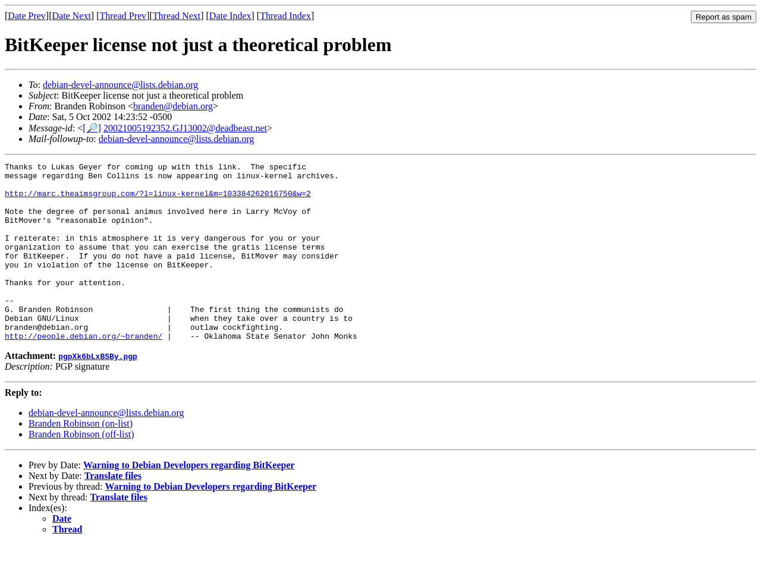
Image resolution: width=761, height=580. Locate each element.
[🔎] (92, 128)
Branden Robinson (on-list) (81, 459)
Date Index (230, 16)
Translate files (112, 511)
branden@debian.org (173, 106)
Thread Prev (122, 16)
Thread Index (285, 16)
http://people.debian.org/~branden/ (83, 371)
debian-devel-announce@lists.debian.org (120, 85)
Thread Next (176, 16)
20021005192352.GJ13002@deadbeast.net (185, 128)
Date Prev (27, 16)
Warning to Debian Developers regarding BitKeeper (189, 501)
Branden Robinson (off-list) (81, 470)
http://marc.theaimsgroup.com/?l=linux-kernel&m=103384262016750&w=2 (158, 200)
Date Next (71, 16)
